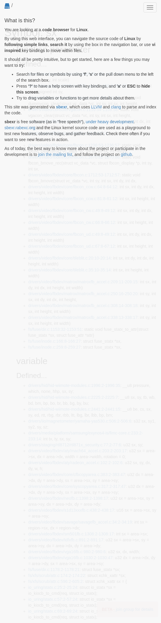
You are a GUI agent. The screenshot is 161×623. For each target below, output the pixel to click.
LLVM (96, 107)
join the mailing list (55, 154)
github (126, 154)
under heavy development (110, 121)
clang (116, 107)
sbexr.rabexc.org (19, 127)
